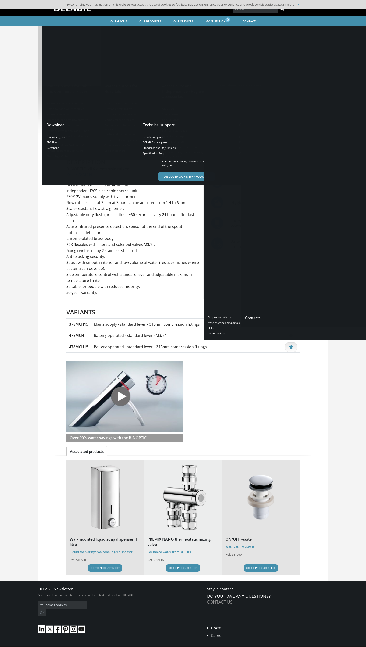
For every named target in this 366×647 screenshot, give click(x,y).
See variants (83, 131)
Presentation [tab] (81, 145)
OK (112, 605)
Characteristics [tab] (112, 145)
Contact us (219, 602)
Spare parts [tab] (169, 145)
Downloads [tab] (142, 145)
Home (48, 32)
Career (217, 628)
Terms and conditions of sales (77, 643)
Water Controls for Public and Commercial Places (113, 32)
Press (216, 621)
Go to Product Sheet (105, 568)
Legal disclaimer (109, 643)
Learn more (286, 4)
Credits (128, 643)
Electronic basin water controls (173, 32)
